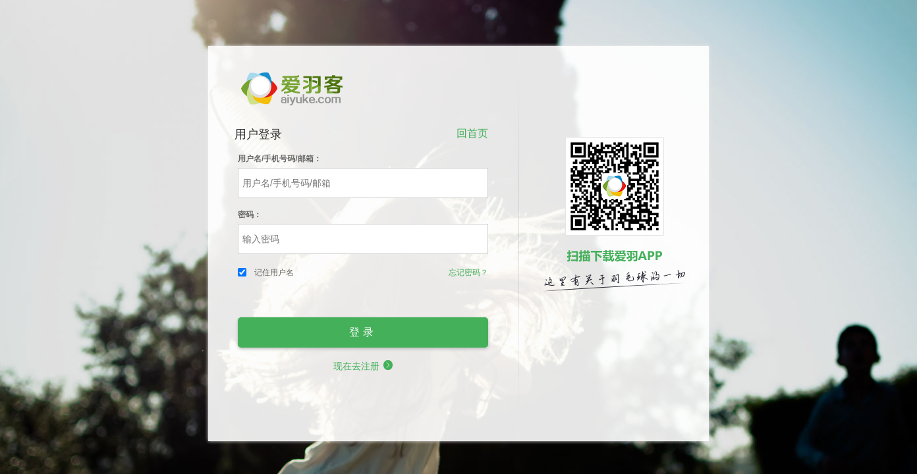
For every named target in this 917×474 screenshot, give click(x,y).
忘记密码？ (468, 272)
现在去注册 (363, 366)
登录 (363, 332)
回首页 (472, 133)
